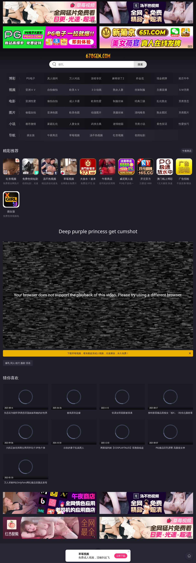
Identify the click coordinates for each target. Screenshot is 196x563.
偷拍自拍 (52, 101)
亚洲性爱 (31, 101)
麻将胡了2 (118, 78)
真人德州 (52, 78)
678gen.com (98, 56)
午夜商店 (52, 135)
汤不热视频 (96, 135)
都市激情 (31, 124)
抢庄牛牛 (184, 78)
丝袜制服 (140, 90)
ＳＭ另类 (184, 90)
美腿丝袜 (118, 112)
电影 (12, 101)
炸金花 (140, 78)
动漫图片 (96, 112)
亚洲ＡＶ (31, 90)
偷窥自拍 (31, 112)
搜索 (140, 64)
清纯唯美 (140, 112)
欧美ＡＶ (74, 90)
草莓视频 (74, 135)
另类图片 (184, 112)
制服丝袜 (118, 101)
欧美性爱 (96, 101)
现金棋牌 (162, 78)
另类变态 (184, 101)
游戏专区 (96, 78)
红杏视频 (118, 135)
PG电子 (30, 78)
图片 (12, 112)
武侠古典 (96, 124)
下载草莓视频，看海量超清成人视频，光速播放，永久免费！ (129, 353)
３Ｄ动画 (96, 90)
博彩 (12, 78)
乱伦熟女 (162, 101)
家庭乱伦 (52, 124)
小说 (12, 124)
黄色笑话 (162, 124)
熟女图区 (162, 112)
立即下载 (120, 555)
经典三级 (140, 101)
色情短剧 (140, 135)
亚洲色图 (52, 112)
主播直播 (162, 90)
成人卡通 (74, 101)
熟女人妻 (118, 90)
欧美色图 (74, 112)
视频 (12, 89)
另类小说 (140, 124)
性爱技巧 (184, 124)
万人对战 (74, 78)
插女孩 (31, 135)
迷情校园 (118, 124)
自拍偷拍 (52, 90)
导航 (12, 135)
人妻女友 (74, 124)
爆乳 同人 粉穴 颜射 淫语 (17, 363)
